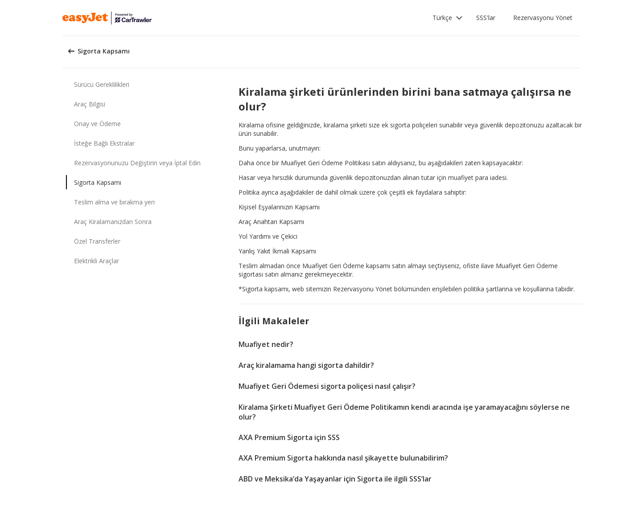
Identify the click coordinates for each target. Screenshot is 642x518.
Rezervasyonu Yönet (542, 17)
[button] (447, 18)
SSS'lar (485, 17)
